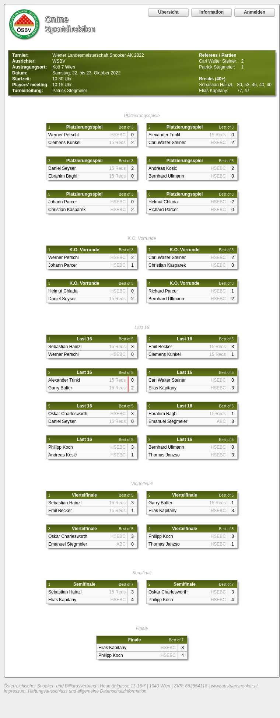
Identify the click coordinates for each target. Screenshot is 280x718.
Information (211, 12)
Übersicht (168, 12)
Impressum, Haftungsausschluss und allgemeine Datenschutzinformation (75, 691)
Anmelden (254, 12)
